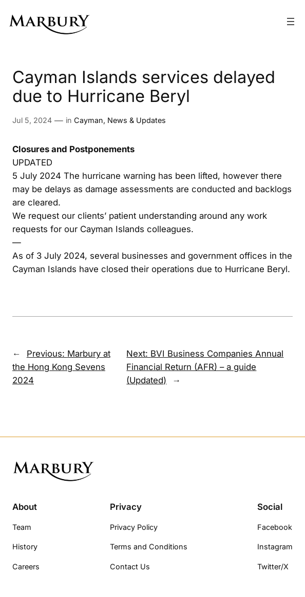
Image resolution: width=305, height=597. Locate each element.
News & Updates (136, 120)
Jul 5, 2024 (32, 120)
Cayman (88, 120)
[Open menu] (290, 21)
